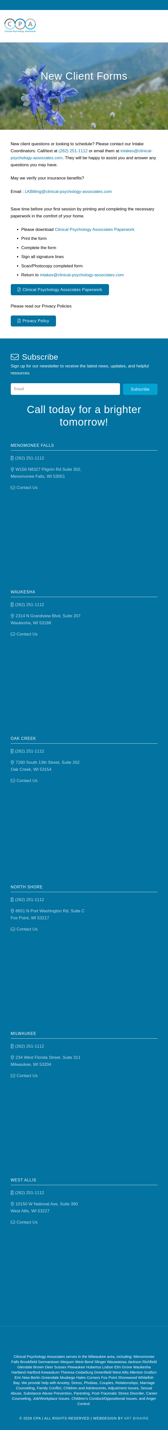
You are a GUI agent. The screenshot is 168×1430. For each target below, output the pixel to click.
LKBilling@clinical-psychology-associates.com (68, 191)
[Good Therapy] (63, 1339)
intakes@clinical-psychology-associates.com (82, 275)
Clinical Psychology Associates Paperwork (94, 229)
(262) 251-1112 (73, 151)
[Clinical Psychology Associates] (22, 26)
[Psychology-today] (110, 1339)
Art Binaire (136, 1418)
